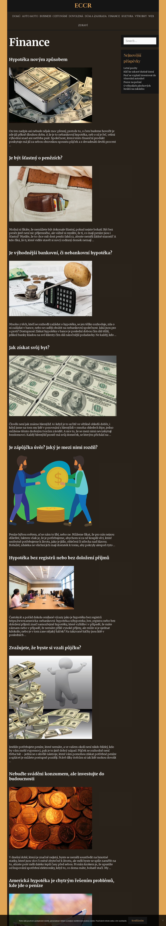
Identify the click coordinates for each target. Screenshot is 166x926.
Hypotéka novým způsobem (38, 59)
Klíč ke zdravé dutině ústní (139, 71)
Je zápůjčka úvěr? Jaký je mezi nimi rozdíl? (53, 447)
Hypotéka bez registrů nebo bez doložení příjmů (59, 557)
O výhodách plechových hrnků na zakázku (137, 87)
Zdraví (83, 25)
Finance (114, 16)
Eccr (83, 6)
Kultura (127, 16)
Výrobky (141, 16)
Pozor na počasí (132, 82)
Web (151, 16)
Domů (16, 16)
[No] (162, 920)
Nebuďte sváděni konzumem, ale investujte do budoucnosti (56, 776)
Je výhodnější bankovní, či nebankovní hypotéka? (60, 252)
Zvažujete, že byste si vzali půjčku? (45, 647)
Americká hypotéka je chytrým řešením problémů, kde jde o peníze (61, 883)
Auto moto (30, 16)
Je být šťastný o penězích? (35, 158)
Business (45, 16)
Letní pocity (130, 68)
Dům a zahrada (96, 16)
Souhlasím (138, 920)
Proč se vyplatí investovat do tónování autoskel (140, 77)
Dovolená (76, 16)
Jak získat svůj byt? (29, 347)
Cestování (60, 16)
